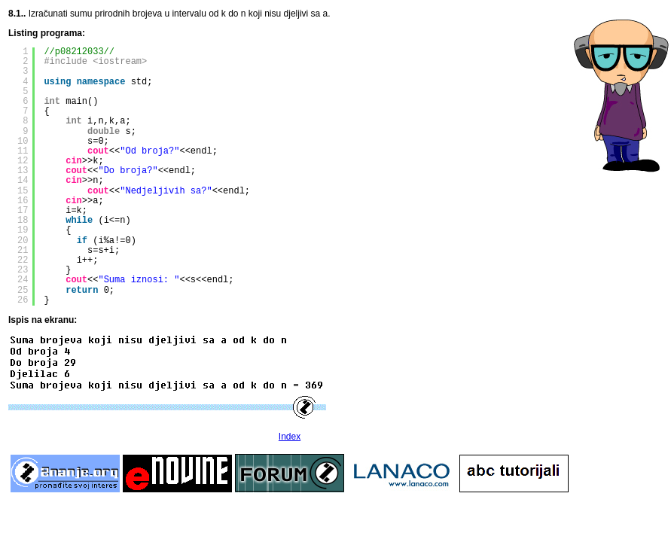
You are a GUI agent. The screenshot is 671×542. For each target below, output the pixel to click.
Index (289, 436)
